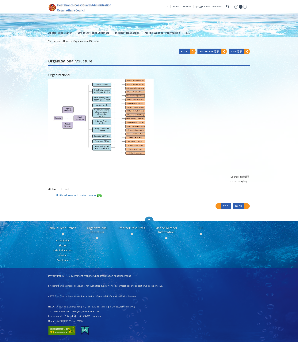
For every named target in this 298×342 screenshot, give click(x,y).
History (63, 245)
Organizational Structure (93, 33)
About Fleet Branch (60, 33)
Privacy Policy (56, 275)
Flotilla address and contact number (79, 195)
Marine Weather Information (162, 33)
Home (175, 6)
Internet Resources (127, 33)
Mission (63, 255)
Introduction (63, 240)
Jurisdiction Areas (62, 250)
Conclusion (63, 260)
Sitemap (187, 6)
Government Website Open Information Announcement (100, 275)
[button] (149, 219)
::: (167, 6)
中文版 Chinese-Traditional (209, 6)
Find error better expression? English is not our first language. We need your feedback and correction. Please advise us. (105, 285)
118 (188, 33)
